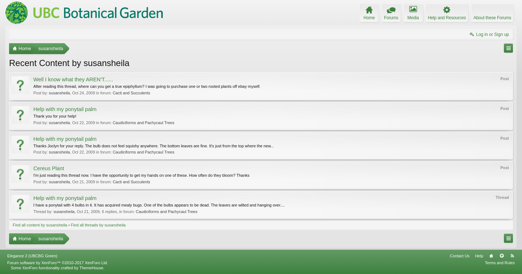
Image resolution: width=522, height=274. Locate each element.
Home (491, 255)
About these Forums (492, 17)
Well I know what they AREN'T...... (73, 79)
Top (501, 255)
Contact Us (459, 256)
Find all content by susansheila (40, 225)
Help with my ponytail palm (64, 109)
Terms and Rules (500, 263)
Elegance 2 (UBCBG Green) (32, 256)
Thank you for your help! (54, 116)
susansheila (59, 93)
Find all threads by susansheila (98, 225)
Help (479, 256)
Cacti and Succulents (131, 93)
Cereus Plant (48, 168)
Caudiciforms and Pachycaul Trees (143, 122)
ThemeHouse (91, 268)
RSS (512, 255)
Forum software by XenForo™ (57, 263)
